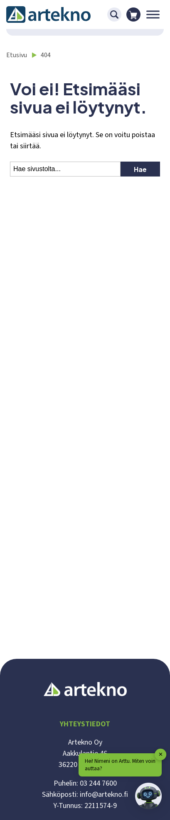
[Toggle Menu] (153, 14)
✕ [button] (160, 754)
